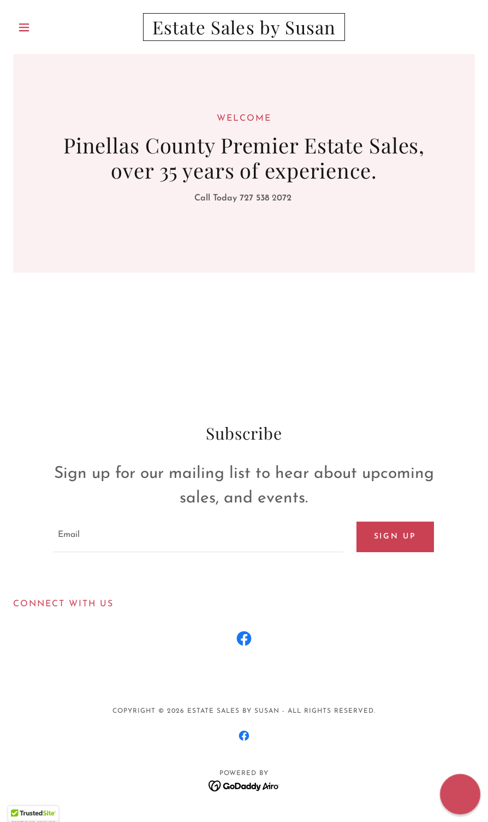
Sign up (395, 537)
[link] (244, 32)
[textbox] (198, 537)
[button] (47, 27)
